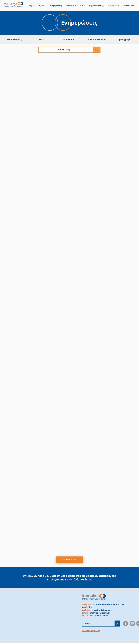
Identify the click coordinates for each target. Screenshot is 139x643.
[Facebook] (125, 623)
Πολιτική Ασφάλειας (91, 630)
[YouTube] (132, 623)
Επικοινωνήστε (33, 576)
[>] (117, 624)
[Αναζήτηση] (64, 49)
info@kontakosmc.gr (99, 612)
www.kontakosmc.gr (102, 610)
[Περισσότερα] (69, 559)
